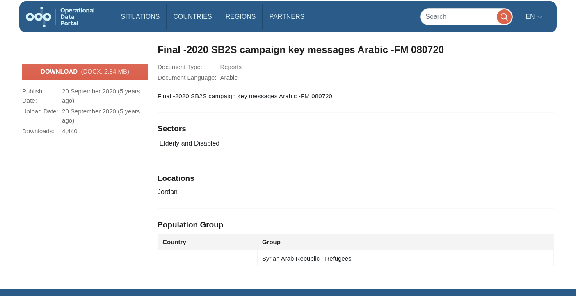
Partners (286, 16)
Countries (192, 16)
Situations (140, 16)
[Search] (466, 16)
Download (85, 72)
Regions (241, 16)
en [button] (531, 16)
